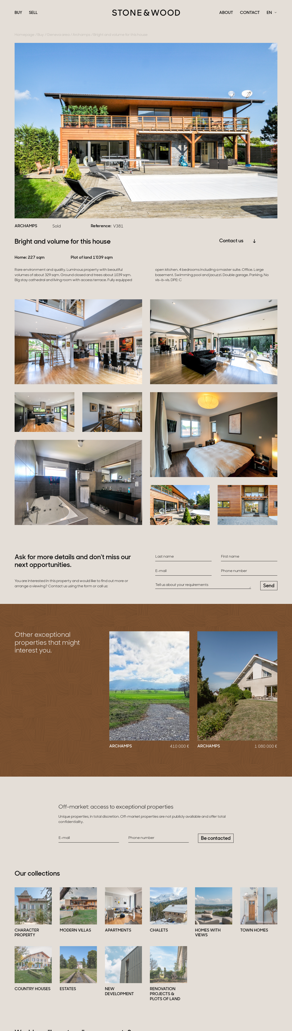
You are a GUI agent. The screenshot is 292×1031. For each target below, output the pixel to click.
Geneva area (58, 35)
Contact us (237, 241)
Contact (250, 13)
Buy (18, 13)
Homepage (24, 35)
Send (268, 586)
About (226, 13)
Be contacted (216, 838)
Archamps (81, 35)
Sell (33, 13)
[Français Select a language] (271, 13)
